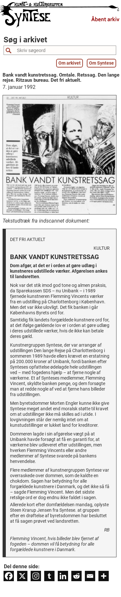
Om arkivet (69, 63)
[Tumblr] (49, 576)
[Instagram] (36, 576)
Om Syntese (101, 63)
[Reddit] (76, 576)
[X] (22, 576)
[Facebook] (9, 576)
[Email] (90, 576)
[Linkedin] (63, 576)
